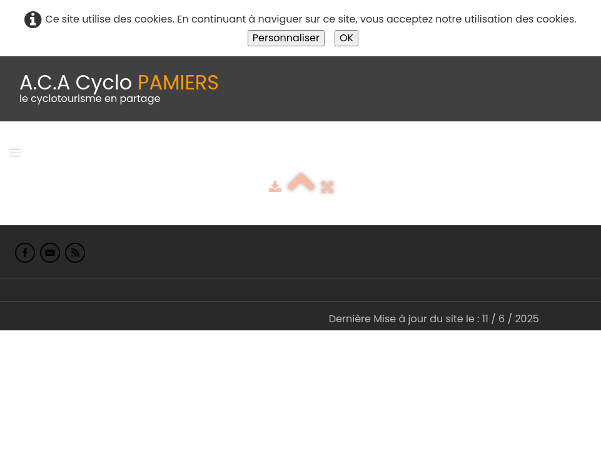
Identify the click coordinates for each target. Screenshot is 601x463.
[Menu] (15, 151)
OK (346, 38)
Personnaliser (286, 38)
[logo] (119, 88)
